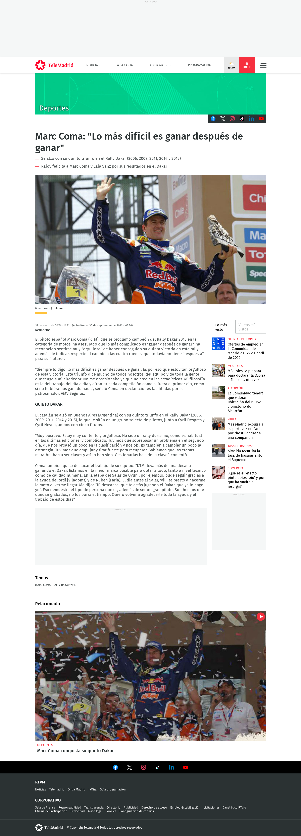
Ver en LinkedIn (172, 767)
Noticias (93, 65)
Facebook (213, 118)
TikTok (242, 118)
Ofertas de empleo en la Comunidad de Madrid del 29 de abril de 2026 (218, 343)
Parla (232, 419)
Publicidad (131, 807)
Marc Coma (43, 585)
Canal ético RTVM (234, 807)
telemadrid (49, 827)
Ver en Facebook (115, 768)
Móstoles (235, 366)
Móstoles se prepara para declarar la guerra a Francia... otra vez (218, 370)
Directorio (113, 807)
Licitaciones (211, 807)
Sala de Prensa (45, 807)
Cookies (111, 811)
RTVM (40, 782)
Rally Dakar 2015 (64, 585)
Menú (263, 65)
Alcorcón (235, 388)
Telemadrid (56, 789)
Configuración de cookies (136, 811)
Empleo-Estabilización (185, 807)
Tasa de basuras (240, 446)
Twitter (223, 118)
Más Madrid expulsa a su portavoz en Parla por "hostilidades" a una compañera (218, 423)
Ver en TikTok (158, 768)
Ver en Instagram (144, 767)
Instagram (232, 119)
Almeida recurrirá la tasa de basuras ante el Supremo (218, 450)
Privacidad (77, 811)
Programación (199, 65)
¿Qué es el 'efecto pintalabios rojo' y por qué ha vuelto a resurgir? (218, 472)
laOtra (93, 789)
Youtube (261, 119)
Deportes (45, 745)
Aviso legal (95, 811)
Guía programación (113, 789)
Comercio (235, 468)
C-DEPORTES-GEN (150, 94)
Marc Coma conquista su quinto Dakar (150, 676)
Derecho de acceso (154, 807)
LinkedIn (251, 119)
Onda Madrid (160, 65)
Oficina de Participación (51, 811)
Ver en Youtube (186, 767)
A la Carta (125, 65)
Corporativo (48, 800)
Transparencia (94, 807)
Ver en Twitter (130, 768)
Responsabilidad (69, 807)
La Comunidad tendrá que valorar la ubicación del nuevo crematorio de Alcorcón (218, 392)
